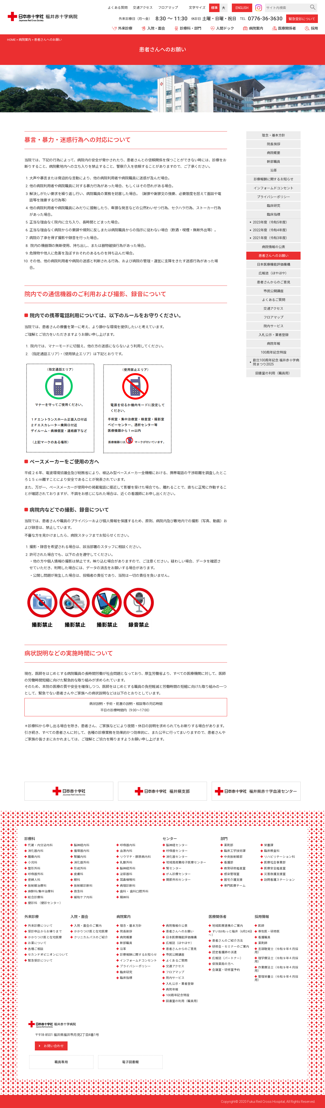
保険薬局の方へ (223, 963)
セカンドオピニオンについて (48, 954)
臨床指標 (273, 214)
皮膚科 (78, 874)
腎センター (174, 868)
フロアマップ (274, 317)
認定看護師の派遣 (224, 952)
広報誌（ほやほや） (273, 273)
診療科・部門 (190, 28)
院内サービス (274, 326)
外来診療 (125, 28)
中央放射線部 (233, 856)
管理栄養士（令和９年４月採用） (276, 978)
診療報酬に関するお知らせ (273, 179)
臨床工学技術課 (235, 851)
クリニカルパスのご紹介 (91, 937)
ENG (242, 8)
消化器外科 (81, 862)
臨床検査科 (271, 851)
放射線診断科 (83, 885)
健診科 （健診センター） (45, 903)
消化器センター (177, 856)
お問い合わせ (54, 1046)
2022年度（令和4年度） (271, 230)
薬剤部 (228, 845)
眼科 (77, 880)
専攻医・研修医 (269, 931)
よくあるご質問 (273, 300)
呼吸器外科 (35, 874)
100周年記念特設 (273, 352)
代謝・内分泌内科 (40, 845)
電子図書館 (130, 1062)
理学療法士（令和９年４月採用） (276, 959)
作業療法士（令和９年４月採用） (276, 968)
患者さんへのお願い (273, 256)
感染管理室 (231, 874)
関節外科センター (178, 880)
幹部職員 (273, 161)
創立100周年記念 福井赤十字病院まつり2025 (276, 362)
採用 (314, 28)
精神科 (124, 897)
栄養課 (268, 845)
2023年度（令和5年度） (271, 222)
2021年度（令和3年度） (271, 238)
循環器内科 (81, 851)
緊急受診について (302, 19)
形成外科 (80, 868)
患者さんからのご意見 (273, 282)
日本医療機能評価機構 (273, 264)
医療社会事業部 (275, 862)
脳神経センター (177, 845)
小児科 (32, 862)
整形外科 (34, 868)
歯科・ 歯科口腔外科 (134, 891)
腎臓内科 (80, 856)
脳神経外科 (127, 868)
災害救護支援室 (275, 874)
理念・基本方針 (273, 135)
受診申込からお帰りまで (45, 931)
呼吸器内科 (127, 845)
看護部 (228, 862)
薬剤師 (262, 943)
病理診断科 (127, 885)
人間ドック (225, 28)
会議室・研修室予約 (226, 969)
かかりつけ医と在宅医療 (45, 937)
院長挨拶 (273, 144)
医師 (261, 925)
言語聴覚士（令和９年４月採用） (276, 950)
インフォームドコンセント (273, 188)
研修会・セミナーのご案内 (230, 946)
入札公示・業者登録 (273, 335)
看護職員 (264, 937)
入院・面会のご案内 (88, 925)
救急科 (78, 891)
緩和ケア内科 (83, 897)
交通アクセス (273, 308)
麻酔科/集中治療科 (41, 891)
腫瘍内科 (34, 856)
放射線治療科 (37, 885)
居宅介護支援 (233, 880)
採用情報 (262, 917)
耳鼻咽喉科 (127, 880)
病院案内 (256, 28)
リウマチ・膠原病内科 (135, 856)
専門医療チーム (235, 885)
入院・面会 (156, 28)
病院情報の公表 (273, 247)
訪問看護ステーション (279, 880)
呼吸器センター (177, 851)
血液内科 (126, 851)
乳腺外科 (126, 862)
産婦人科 (34, 880)
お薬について (37, 943)
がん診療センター (178, 874)
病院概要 (273, 153)
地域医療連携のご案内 (227, 925)
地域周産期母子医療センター (186, 862)
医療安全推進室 (275, 868)
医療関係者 (287, 28)
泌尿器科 (126, 874)
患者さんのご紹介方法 (227, 940)
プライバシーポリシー (273, 197)
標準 (214, 8)
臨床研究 (273, 206)
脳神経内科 (81, 845)
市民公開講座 (274, 291)
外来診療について (40, 925)
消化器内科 (35, 851)
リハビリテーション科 (279, 856)
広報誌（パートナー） (227, 958)
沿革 (273, 170)
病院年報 (273, 343)
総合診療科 (35, 897)
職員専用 (61, 1062)
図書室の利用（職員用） (273, 373)
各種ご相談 (35, 948)
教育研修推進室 (235, 868)
